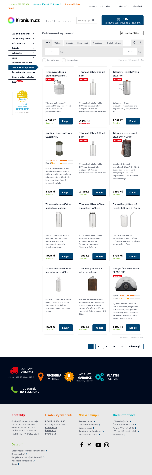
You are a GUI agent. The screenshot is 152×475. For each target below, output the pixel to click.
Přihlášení (137, 6)
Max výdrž (82, 43)
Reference (118, 434)
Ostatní (17, 444)
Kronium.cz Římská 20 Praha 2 (51, 430)
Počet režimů (114, 43)
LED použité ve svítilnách (124, 431)
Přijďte (47, 4)
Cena (47, 43)
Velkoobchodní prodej (22, 460)
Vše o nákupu (106, 6)
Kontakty (93, 6)
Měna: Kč (122, 6)
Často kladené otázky (123, 424)
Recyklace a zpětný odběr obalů (27, 457)
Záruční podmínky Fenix (90, 431)
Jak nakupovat (86, 421)
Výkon (57, 43)
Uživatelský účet (121, 421)
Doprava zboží (18, 454)
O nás (14, 464)
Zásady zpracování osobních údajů (28, 451)
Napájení (97, 43)
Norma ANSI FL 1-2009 (123, 428)
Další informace (124, 415)
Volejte (18, 4)
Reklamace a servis (88, 434)
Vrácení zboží (85, 428)
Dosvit (69, 43)
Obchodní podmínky (88, 424)
